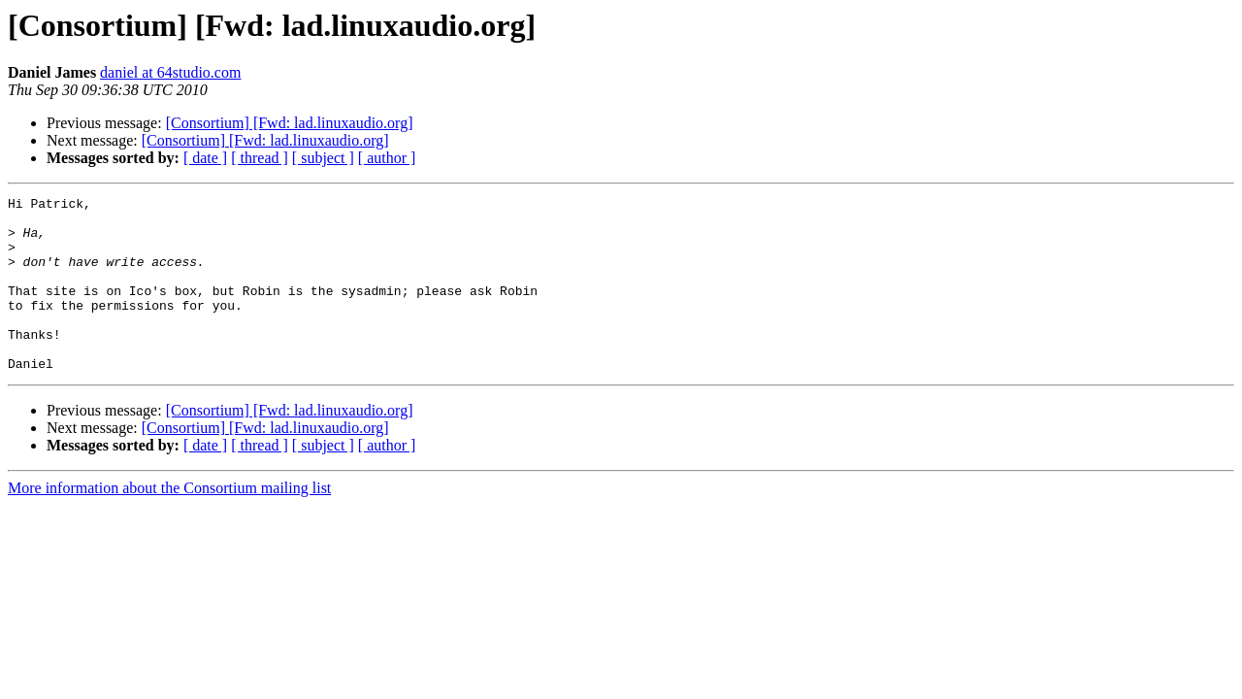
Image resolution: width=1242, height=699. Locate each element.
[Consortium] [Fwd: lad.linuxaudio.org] (289, 123)
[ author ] (387, 158)
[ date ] (205, 158)
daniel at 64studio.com (170, 72)
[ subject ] (323, 158)
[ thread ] (259, 158)
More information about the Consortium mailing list (169, 523)
